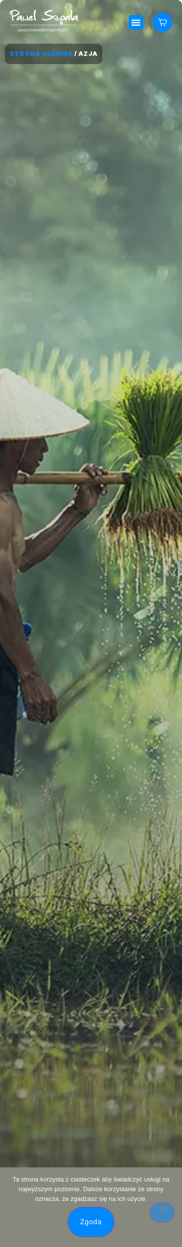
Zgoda (91, 1222)
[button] (136, 22)
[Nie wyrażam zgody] (162, 1212)
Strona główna (41, 53)
